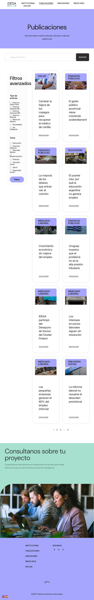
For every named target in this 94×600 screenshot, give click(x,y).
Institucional (28, 3)
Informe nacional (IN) (15, 112)
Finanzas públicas (15, 147)
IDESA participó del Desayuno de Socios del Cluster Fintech (45, 327)
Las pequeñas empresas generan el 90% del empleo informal (45, 398)
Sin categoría (13, 128)
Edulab (27, 6)
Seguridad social (15, 171)
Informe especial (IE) (15, 108)
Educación (15, 143)
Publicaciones (46, 3)
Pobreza (14, 159)
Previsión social (15, 163)
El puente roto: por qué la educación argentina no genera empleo (75, 186)
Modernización (16, 155)
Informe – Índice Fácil (15, 103)
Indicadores (63, 3)
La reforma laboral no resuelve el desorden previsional (75, 394)
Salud (13, 167)
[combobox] (40, 57)
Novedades (16, 124)
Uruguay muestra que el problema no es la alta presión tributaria (76, 257)
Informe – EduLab (15, 116)
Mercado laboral (15, 151)
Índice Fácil (79, 3)
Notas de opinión (15, 120)
